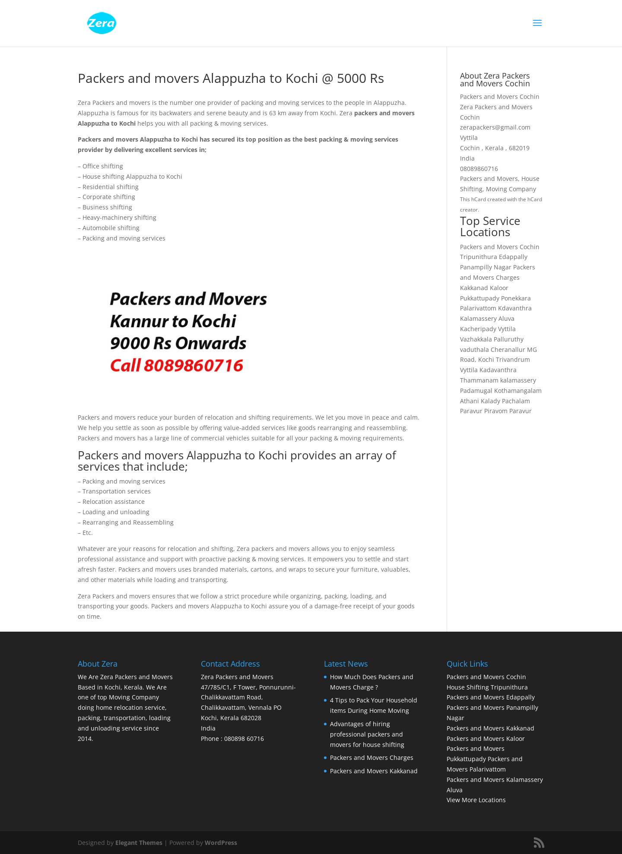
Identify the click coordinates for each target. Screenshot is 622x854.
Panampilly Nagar (485, 267)
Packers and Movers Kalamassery (495, 779)
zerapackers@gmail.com (495, 127)
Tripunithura (478, 257)
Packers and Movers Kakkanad (374, 771)
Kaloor (499, 288)
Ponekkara (516, 298)
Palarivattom (478, 308)
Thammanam (479, 380)
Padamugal (476, 390)
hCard (478, 199)
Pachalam (516, 401)
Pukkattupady (479, 298)
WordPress (221, 842)
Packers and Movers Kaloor (486, 738)
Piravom (496, 411)
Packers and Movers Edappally (491, 697)
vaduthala (474, 349)
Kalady (490, 401)
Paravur (471, 411)
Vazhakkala (476, 339)
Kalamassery (478, 318)
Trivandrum (513, 359)
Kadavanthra (498, 370)
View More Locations (476, 800)
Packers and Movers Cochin (499, 247)
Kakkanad (474, 288)
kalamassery (518, 380)
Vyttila (507, 329)
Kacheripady (478, 329)
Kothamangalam (518, 390)
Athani (469, 401)
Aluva (506, 318)
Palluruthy (509, 339)
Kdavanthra (515, 308)
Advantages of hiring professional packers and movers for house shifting (367, 734)
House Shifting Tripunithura (487, 687)
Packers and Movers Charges (371, 757)
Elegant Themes (138, 842)
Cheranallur (508, 349)
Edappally (513, 257)
